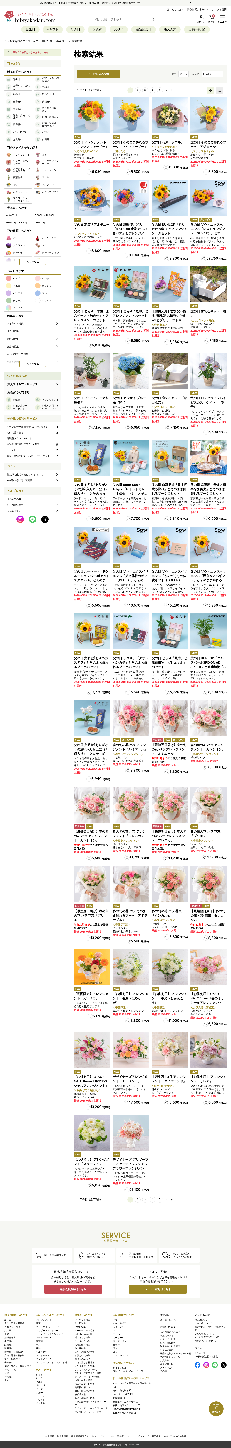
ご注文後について (203, 1323)
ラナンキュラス (121, 1355)
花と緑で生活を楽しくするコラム (25, 474)
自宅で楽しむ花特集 (85, 1362)
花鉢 (38, 1348)
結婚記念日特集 (82, 1345)
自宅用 (7, 1380)
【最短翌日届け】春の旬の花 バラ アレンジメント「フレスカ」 (169, 836)
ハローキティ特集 (83, 1380)
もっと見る (32, 261)
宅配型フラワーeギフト (19, 438)
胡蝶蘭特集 (80, 1394)
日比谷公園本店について (127, 1405)
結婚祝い (8, 1345)
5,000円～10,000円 (45, 215)
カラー (116, 1345)
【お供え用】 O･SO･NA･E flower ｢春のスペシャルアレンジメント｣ (90, 1081)
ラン (115, 1348)
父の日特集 (80, 1327)
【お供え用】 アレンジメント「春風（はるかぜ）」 (130, 998)
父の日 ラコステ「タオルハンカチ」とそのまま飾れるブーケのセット (130, 662)
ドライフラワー (44, 1337)
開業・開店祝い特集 (85, 1391)
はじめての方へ (175, 9)
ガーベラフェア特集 (85, 1330)
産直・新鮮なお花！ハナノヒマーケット (32, 456)
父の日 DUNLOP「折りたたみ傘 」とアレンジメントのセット (169, 229)
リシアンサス (119, 1341)
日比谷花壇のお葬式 (124, 1413)
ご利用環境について (205, 1334)
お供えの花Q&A (82, 1359)
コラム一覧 (200, 1353)
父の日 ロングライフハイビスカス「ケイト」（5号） (208, 402)
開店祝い (8, 1348)
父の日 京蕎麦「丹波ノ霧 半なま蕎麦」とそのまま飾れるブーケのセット (208, 489)
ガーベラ (117, 1334)
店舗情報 (119, 1398)
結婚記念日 (143, 29)
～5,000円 (11, 215)
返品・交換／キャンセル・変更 (175, 1353)
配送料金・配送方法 (170, 1346)
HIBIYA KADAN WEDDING (127, 1409)
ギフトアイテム (44, 1359)
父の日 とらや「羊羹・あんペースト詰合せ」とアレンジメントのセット (91, 316)
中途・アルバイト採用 (175, 1436)
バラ (115, 1320)
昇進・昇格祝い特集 (85, 1398)
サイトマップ (142, 1436)
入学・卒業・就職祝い (15, 1323)
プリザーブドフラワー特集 (88, 1373)
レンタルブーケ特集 (85, 1366)
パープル (40, 1389)
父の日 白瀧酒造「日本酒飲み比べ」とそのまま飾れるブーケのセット (169, 489)
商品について (166, 1336)
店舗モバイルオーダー (125, 1402)
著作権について (125, 1436)
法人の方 (170, 29)
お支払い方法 (166, 1350)
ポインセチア (119, 1323)
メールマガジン (168, 1368)
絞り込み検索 (98, 74)
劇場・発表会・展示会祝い (17, 1366)
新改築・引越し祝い (14, 1352)
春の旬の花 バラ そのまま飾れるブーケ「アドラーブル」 (130, 915)
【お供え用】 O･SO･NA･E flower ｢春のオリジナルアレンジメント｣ (207, 998)
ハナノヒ (32, 450)
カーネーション (121, 1337)
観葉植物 (40, 1341)
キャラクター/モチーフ (47, 1327)
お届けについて (168, 1339)
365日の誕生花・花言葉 (19, 480)
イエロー (40, 1382)
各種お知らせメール (170, 1357)
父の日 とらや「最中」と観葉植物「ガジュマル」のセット (169, 662)
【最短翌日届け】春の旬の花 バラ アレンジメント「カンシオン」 (91, 836)
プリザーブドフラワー (47, 1330)
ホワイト (40, 1400)
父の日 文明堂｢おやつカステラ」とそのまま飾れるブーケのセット (91, 662)
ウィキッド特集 (82, 1320)
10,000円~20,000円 (16, 222)
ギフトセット (42, 1355)
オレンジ (40, 1385)
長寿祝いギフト (82, 1387)
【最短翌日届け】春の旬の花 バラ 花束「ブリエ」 (91, 915)
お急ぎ (97, 29)
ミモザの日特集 (82, 1341)
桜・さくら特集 (82, 1337)
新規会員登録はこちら (73, 1289)
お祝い (7, 1373)
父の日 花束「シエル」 (168, 142)
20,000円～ (41, 222)
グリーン (40, 1396)
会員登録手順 (166, 1364)
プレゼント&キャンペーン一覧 (128, 1371)
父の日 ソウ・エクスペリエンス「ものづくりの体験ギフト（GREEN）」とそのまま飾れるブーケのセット (169, 580)
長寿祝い (8, 1362)
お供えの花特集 (82, 1355)
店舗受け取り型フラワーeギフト (32, 444)
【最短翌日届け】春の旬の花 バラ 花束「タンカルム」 (207, 915)
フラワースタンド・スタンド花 (51, 1362)
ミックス (40, 1403)
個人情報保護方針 (80, 1436)
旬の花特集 (80, 1348)
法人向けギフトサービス (22, 384)
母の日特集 (80, 1323)
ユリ (115, 1352)
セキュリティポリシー (103, 1436)
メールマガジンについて (207, 1337)
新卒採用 (156, 1436)
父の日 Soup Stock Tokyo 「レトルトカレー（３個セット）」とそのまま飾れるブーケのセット (130, 493)
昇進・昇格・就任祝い (15, 1355)
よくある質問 (219, 9)
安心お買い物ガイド (198, 9)
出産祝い (8, 1341)
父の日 (7, 1330)
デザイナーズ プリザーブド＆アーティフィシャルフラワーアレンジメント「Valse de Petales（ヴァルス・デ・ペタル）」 (130, 1168)
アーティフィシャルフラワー (50, 1334)
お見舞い (8, 1377)
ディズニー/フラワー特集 (87, 1377)
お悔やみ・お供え (13, 1327)
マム (115, 1330)
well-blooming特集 (83, 1334)
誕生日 (30, 29)
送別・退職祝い (12, 1359)
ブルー (39, 1392)
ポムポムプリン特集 (85, 1384)
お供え (118, 29)
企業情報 (49, 1436)
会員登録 (164, 1360)
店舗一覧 (196, 29)
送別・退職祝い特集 (85, 1352)
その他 (163, 1371)
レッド (39, 1375)
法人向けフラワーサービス (88, 1412)
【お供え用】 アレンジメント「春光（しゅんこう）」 (169, 998)
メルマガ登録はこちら (158, 1289)
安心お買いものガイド (171, 1332)
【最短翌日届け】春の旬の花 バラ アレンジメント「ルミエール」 (169, 749)
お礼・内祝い (11, 1370)
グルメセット (42, 1352)
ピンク (39, 1378)
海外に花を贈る (32, 432)
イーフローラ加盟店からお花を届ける (32, 426)
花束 (38, 1323)
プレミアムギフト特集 (86, 1370)
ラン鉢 (39, 1345)
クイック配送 (119, 1368)
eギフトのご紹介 (123, 1394)
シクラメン (118, 1327)
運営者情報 (62, 1436)
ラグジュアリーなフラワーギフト (91, 1408)
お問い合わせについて (206, 1341)
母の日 (75, 29)
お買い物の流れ (168, 1343)
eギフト (52, 29)
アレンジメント (44, 1320)
